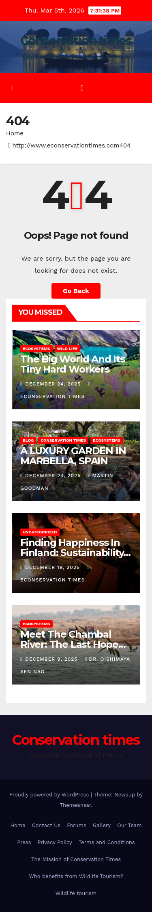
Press (24, 842)
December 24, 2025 (54, 384)
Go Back (76, 291)
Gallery (102, 825)
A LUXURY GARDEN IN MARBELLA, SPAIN (73, 456)
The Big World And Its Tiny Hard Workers (72, 364)
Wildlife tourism (76, 893)
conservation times (63, 440)
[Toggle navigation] (82, 88)
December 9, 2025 (52, 659)
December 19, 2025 (53, 567)
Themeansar (75, 805)
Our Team (129, 825)
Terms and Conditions (107, 842)
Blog (28, 440)
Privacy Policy (55, 842)
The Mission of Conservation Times (76, 859)
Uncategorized (40, 532)
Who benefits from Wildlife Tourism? (76, 876)
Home (15, 133)
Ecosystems (36, 348)
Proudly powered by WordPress (50, 795)
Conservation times (75, 40)
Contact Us (46, 825)
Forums (76, 825)
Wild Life (67, 348)
